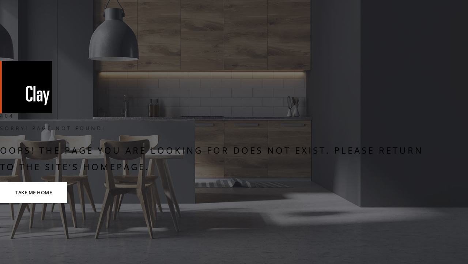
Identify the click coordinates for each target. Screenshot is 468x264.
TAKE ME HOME (33, 192)
